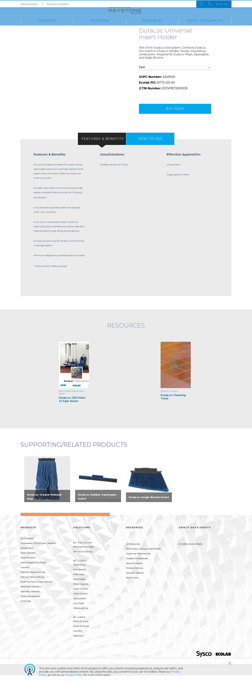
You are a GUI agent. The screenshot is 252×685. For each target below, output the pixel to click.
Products (47, 20)
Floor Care (78, 584)
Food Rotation (28, 567)
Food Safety (79, 589)
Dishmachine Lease (83, 556)
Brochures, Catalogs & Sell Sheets (143, 558)
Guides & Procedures (137, 568)
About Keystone (29, 3)
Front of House (81, 635)
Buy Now (175, 117)
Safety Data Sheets (205, 20)
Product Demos (134, 577)
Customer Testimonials (138, 563)
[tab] (102, 147)
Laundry (25, 577)
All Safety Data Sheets (190, 553)
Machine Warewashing (33, 581)
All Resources (133, 553)
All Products (27, 548)
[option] (75, 383)
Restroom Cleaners (31, 596)
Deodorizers (27, 557)
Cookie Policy (74, 675)
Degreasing (79, 574)
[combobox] (175, 75)
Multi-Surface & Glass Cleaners (37, 591)
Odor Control (80, 603)
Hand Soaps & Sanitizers (33, 572)
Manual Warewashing (32, 586)
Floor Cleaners (28, 562)
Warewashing (80, 617)
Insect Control (80, 598)
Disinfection (79, 579)
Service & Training (82, 561)
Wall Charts (132, 587)
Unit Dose (26, 610)
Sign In (220, 3)
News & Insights (134, 573)
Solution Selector (135, 582)
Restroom (78, 645)
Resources (152, 20)
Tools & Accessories (30, 606)
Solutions (100, 20)
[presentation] (102, 147)
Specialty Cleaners (30, 601)
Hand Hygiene (80, 593)
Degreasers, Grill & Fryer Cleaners (38, 553)
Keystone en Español (57, 3)
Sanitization (79, 608)
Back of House (80, 631)
